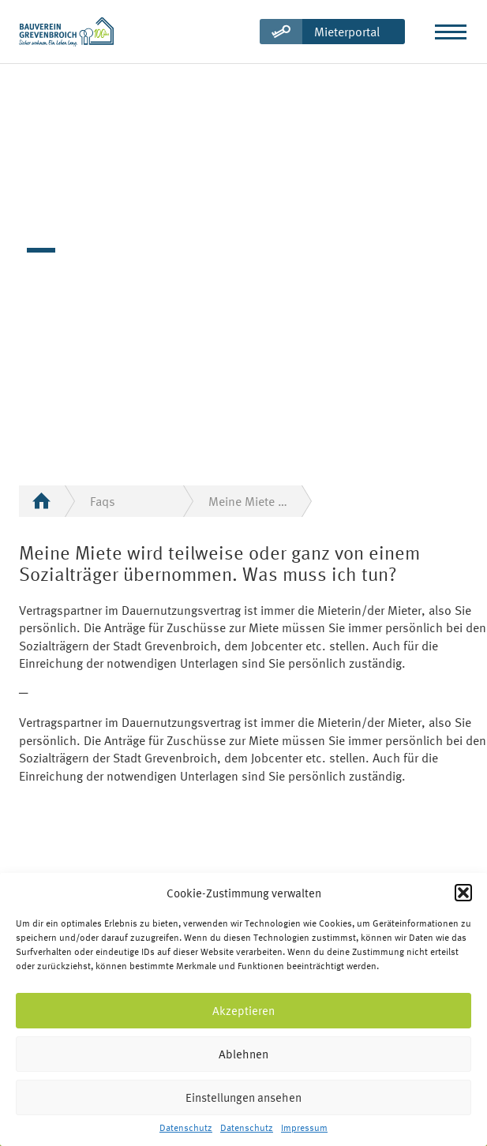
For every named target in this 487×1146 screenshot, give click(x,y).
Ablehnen (243, 1054)
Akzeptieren (243, 1010)
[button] (463, 893)
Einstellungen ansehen (243, 1097)
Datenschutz (185, 1128)
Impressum (304, 1128)
